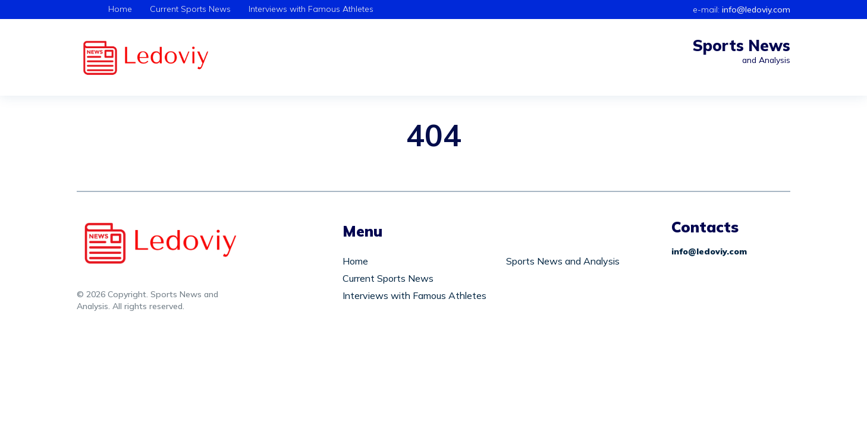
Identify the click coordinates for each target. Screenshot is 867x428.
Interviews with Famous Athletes (311, 9)
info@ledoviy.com (756, 9)
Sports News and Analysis (563, 261)
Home (120, 9)
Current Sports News (190, 9)
